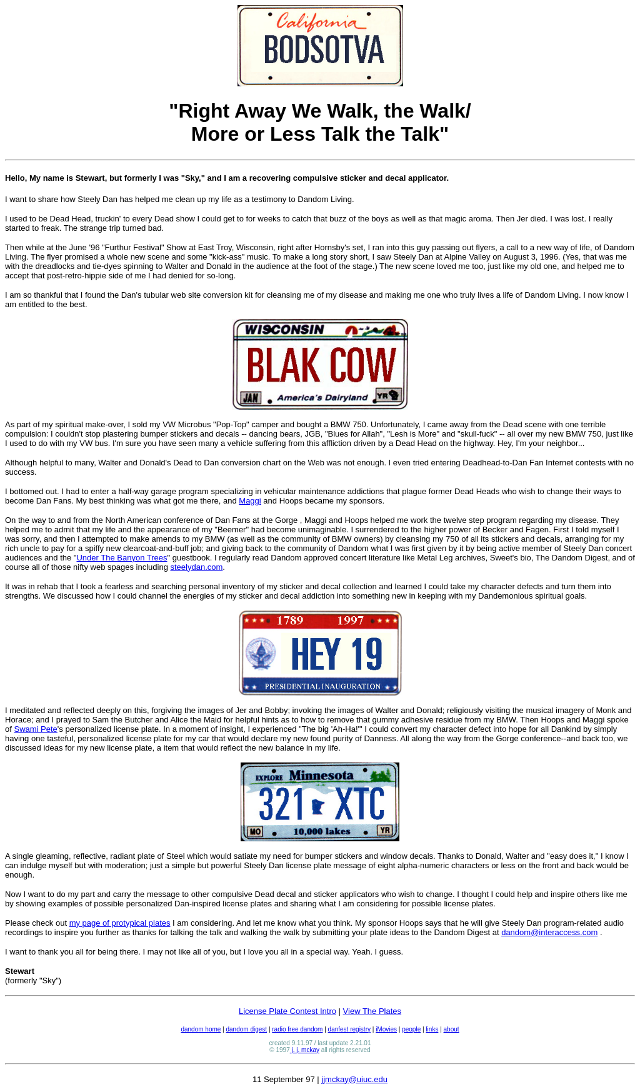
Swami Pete (35, 729)
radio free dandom (297, 1029)
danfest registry (349, 1029)
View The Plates (372, 1011)
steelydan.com (197, 567)
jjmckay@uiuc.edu (354, 1079)
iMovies (386, 1029)
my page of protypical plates (120, 923)
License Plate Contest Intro (287, 1011)
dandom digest (247, 1029)
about (451, 1029)
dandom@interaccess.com (549, 932)
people (411, 1029)
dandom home (201, 1029)
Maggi (250, 500)
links (432, 1029)
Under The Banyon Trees (121, 557)
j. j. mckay (304, 1049)
